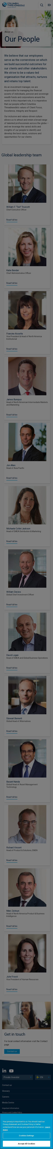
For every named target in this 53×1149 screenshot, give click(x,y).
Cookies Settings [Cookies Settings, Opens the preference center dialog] (26, 1136)
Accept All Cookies (26, 1144)
